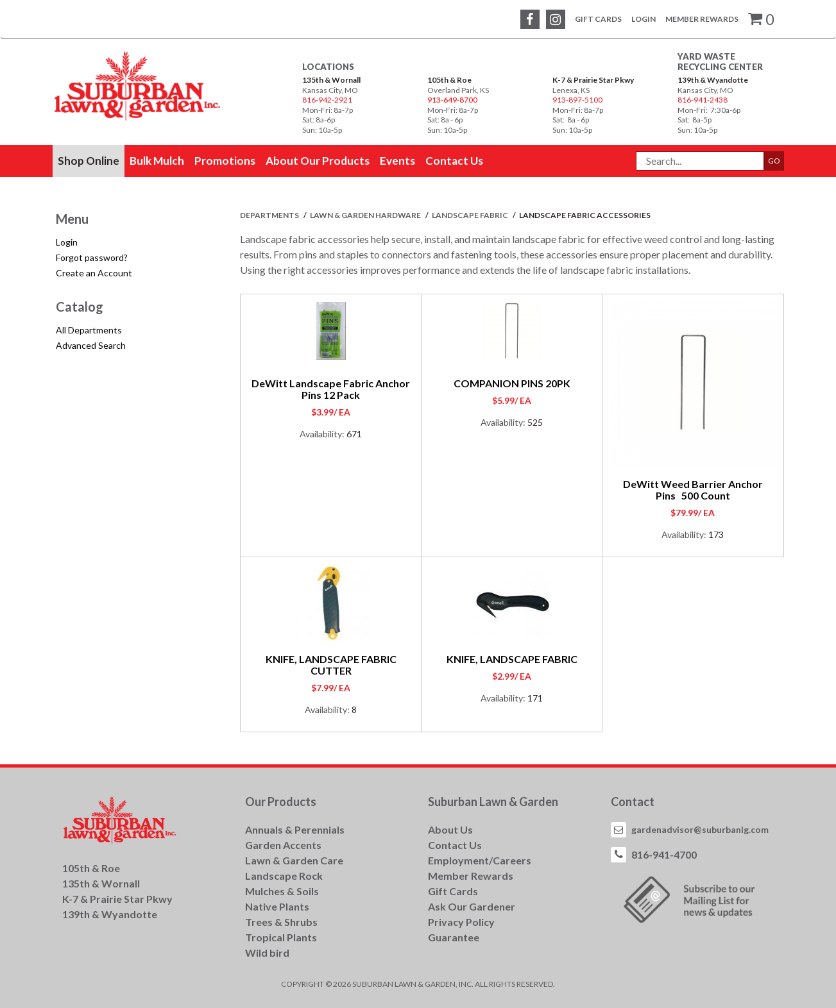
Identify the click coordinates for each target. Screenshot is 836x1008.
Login (643, 19)
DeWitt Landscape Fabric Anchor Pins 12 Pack (331, 389)
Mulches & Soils (282, 891)
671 (354, 433)
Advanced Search (91, 345)
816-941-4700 (664, 854)
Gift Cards (598, 19)
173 (716, 534)
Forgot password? (92, 257)
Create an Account (94, 272)
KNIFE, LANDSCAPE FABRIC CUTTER (331, 664)
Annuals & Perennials (295, 829)
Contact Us (455, 845)
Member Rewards (701, 19)
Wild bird (267, 952)
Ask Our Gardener (471, 906)
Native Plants (277, 906)
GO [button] (774, 160)
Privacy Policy (461, 922)
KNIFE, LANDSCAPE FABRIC (512, 659)
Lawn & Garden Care (294, 860)
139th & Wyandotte (713, 80)
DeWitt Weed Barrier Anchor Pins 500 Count (693, 489)
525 (535, 422)
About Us (450, 829)
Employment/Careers (479, 860)
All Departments (89, 329)
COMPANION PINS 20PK (512, 383)
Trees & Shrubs (281, 922)
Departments (270, 215)
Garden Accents (283, 845)
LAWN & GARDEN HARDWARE (366, 215)
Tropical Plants (281, 937)
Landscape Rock (284, 875)
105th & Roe (449, 80)
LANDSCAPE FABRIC (470, 215)
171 (535, 698)
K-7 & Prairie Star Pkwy (593, 80)
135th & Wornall (331, 80)
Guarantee (453, 937)
